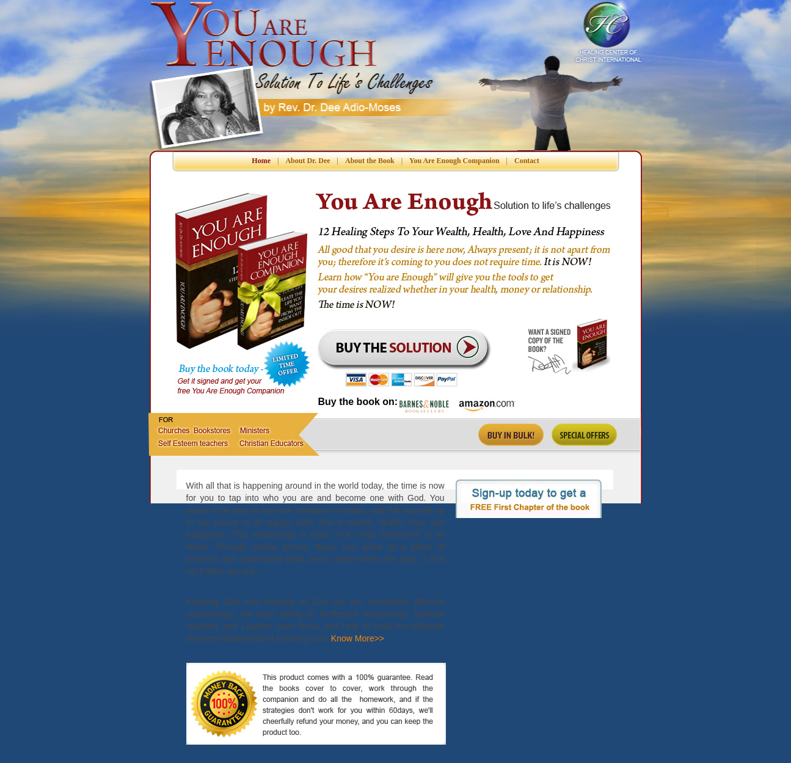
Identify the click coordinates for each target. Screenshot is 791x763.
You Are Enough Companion (454, 160)
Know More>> (356, 638)
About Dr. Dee (307, 160)
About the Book (370, 160)
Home (261, 160)
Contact (526, 160)
